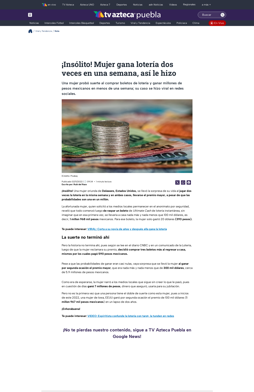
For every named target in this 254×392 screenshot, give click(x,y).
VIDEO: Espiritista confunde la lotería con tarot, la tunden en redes (130, 316)
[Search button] (222, 15)
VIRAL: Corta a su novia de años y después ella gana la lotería (127, 229)
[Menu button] (42, 15)
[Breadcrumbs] (31, 31)
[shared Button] (183, 182)
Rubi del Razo (80, 184)
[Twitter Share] (177, 182)
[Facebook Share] (189, 182)
